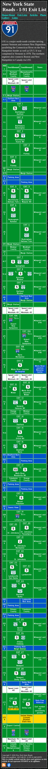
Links (15, 17)
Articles (34, 15)
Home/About (8, 15)
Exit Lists (22, 15)
